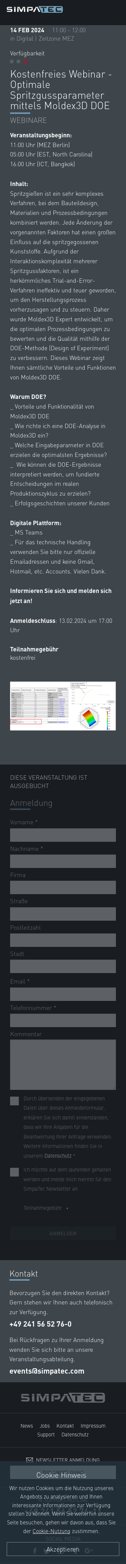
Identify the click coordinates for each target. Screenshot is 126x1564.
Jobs (45, 1425)
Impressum (93, 1425)
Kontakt (65, 1425)
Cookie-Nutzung (52, 1530)
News (26, 1425)
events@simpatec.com (46, 1371)
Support (46, 1434)
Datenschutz (75, 1434)
